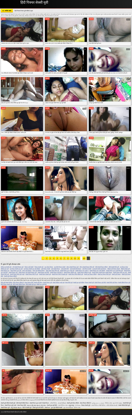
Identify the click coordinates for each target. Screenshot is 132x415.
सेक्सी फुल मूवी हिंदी (42, 284)
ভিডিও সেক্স (108, 403)
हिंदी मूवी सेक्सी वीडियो (6, 282)
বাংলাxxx (77, 405)
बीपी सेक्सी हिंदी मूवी (114, 267)
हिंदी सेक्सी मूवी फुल (31, 284)
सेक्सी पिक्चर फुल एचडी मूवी (67, 271)
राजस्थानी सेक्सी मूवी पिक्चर (99, 269)
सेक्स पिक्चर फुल (5, 271)
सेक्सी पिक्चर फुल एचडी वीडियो (97, 271)
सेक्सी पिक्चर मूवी (13, 272)
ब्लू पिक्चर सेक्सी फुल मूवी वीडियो (32, 269)
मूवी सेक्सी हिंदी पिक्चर (75, 269)
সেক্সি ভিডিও (53, 403)
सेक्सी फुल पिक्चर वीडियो (90, 274)
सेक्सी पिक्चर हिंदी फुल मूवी (120, 272)
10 (75, 258)
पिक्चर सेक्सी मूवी (39, 267)
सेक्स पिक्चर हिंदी (29, 282)
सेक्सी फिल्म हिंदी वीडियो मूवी (75, 274)
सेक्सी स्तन (47, 407)
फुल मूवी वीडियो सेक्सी (57, 407)
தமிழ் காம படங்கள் (98, 403)
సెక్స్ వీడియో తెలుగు (16, 407)
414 (84, 258)
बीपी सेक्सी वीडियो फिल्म (19, 284)
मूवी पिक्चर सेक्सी (45, 269)
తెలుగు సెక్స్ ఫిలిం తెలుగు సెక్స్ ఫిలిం (36, 405)
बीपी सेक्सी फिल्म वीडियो (101, 267)
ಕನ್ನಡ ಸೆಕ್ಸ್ (71, 405)
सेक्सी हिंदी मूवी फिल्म (112, 282)
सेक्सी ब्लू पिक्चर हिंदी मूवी (104, 274)
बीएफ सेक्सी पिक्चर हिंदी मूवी (87, 267)
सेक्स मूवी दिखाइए (26, 271)
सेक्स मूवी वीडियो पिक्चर (39, 271)
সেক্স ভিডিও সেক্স (63, 405)
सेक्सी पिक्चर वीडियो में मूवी (84, 272)
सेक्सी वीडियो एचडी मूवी (58, 282)
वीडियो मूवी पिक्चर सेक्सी (113, 269)
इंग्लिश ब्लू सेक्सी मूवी (6, 267)
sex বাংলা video (117, 403)
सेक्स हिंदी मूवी (69, 282)
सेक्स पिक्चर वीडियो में (18, 282)
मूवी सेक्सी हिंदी (65, 269)
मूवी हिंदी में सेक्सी (86, 269)
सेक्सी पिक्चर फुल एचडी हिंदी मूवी (114, 271)
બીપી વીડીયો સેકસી (111, 405)
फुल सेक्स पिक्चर (48, 267)
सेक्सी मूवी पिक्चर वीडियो (10, 276)
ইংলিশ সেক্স (77, 407)
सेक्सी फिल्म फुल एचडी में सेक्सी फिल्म (39, 403)
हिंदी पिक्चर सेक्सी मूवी (34, 3)
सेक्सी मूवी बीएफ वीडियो (73, 403)
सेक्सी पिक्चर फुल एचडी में (81, 271)
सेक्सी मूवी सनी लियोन (38, 407)
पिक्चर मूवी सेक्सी (29, 267)
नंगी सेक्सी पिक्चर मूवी (17, 267)
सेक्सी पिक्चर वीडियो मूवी (70, 272)
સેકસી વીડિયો (62, 403)
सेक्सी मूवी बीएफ (38, 282)
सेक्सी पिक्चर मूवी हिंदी (43, 272)
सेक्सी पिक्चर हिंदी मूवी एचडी (17, 274)
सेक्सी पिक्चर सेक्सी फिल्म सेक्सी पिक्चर (102, 272)
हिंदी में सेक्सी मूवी (27, 407)
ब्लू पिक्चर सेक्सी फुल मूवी (16, 269)
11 (78, 258)
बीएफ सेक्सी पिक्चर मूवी (73, 267)
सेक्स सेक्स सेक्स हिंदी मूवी (52, 271)
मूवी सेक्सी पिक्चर (55, 269)
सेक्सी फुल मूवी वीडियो (78, 282)
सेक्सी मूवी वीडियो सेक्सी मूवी (8, 403)
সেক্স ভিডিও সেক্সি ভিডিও (98, 405)
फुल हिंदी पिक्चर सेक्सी (59, 267)
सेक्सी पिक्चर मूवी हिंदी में (56, 272)
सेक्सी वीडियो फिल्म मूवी (124, 282)
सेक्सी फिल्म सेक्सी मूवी (45, 274)
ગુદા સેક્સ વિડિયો (68, 407)
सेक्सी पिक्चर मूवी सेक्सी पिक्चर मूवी (28, 272)
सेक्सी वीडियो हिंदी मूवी (124, 405)
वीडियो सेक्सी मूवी (125, 269)
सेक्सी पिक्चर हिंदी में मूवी (32, 274)
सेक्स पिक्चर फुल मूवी (15, 271)
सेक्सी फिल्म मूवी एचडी (10, 405)
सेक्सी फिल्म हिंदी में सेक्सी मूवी (59, 274)
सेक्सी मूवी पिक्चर (116, 274)
